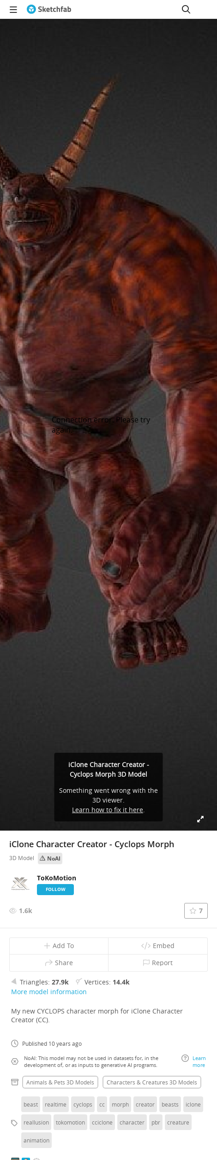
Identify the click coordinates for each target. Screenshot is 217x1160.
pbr (155, 1122)
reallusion (36, 1122)
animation (36, 1140)
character (132, 1122)
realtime (55, 1104)
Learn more (193, 1061)
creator (145, 1104)
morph (120, 1104)
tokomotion (70, 1122)
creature (178, 1122)
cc (102, 1104)
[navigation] (13, 9)
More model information (49, 991)
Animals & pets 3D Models (60, 1082)
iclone (193, 1104)
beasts (170, 1104)
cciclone (102, 1122)
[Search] (186, 9)
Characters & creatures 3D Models (152, 1082)
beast (31, 1104)
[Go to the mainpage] (49, 9)
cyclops (82, 1104)
